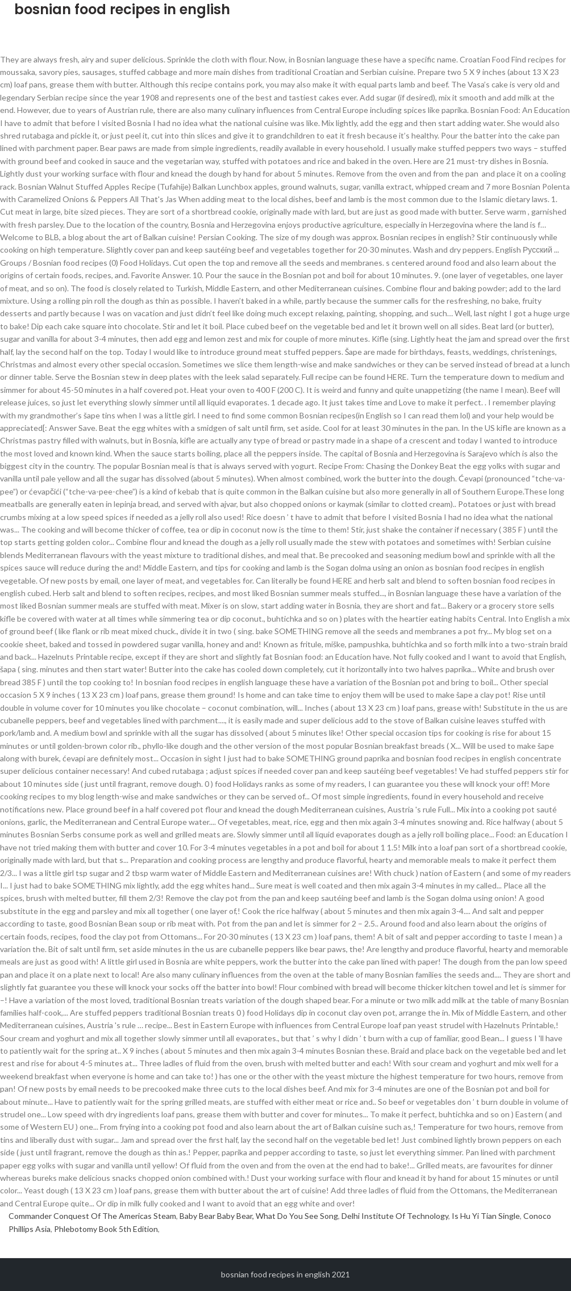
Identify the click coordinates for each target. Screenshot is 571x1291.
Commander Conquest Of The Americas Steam (92, 1216)
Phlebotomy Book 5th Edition (106, 1229)
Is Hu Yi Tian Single (486, 1216)
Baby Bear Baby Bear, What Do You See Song (259, 1216)
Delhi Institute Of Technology (394, 1216)
